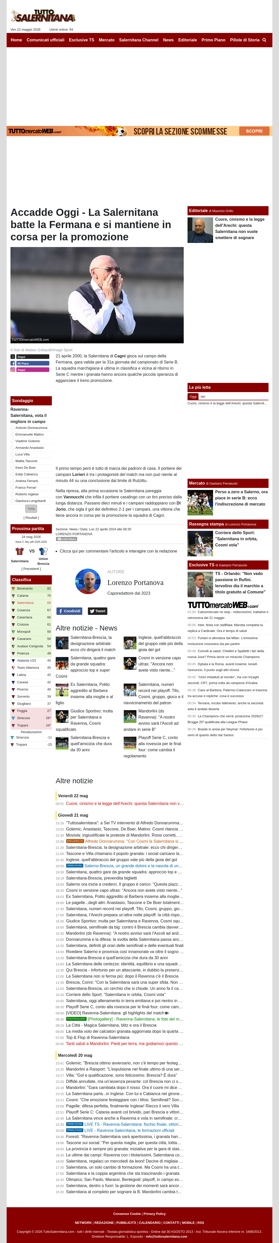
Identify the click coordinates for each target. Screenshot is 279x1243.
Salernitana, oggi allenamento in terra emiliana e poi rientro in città (126, 1001)
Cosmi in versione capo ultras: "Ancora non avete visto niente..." (159, 664)
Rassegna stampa (206, 524)
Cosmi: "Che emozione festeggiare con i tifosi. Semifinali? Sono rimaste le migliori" (141, 1100)
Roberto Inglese (27, 494)
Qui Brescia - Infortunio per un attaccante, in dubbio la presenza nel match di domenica (145, 970)
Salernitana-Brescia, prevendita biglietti (101, 878)
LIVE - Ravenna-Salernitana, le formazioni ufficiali (120, 1130)
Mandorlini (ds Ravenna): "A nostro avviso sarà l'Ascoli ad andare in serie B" (135, 933)
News (73, 529)
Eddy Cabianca (27, 474)
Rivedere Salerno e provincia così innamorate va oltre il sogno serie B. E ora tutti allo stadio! (149, 951)
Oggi (193, 396)
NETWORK (83, 1223)
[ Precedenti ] (31, 569)
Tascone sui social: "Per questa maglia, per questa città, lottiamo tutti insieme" (136, 1143)
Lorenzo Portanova (74, 534)
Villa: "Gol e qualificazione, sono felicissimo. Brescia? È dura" (121, 1075)
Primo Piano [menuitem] (213, 40)
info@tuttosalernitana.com (166, 1236)
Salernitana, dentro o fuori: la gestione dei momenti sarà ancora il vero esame (136, 1185)
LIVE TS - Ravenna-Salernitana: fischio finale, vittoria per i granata (135, 1124)
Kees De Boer (26, 468)
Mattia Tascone (27, 461)
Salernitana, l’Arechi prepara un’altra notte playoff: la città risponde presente (135, 915)
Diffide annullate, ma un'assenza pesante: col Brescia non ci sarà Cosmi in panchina (142, 1081)
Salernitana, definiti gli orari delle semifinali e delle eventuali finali (125, 945)
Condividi (69, 611)
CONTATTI (171, 1223)
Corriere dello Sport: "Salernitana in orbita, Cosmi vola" (116, 994)
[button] (31, 509)
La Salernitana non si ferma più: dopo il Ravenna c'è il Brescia (122, 976)
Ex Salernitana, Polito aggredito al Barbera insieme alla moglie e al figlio (131, 896)
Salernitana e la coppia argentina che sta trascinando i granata (123, 1173)
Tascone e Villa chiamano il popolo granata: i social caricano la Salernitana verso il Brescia (148, 853)
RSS (200, 1223)
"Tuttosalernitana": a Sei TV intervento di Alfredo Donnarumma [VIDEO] (130, 823)
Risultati (31, 518)
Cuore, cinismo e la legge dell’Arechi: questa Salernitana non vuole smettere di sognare (145, 803)
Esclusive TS (201, 565)
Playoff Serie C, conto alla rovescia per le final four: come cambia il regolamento (138, 1007)
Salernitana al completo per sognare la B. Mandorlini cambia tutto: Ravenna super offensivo (149, 1192)
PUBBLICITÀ (126, 1223)
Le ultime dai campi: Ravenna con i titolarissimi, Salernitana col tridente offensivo (139, 1155)
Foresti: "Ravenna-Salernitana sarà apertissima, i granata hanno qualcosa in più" (139, 1136)
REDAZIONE (104, 1223)
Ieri (203, 396)
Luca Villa (23, 454)
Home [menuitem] (16, 40)
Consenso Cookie (127, 1214)
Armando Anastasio (30, 448)
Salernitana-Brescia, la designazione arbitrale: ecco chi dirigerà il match (93, 643)
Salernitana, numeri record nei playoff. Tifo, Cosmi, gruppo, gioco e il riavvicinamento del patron (152, 909)
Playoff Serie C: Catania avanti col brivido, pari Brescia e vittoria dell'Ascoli (133, 1112)
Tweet (98, 611)
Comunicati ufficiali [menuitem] (46, 40)
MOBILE (188, 1223)
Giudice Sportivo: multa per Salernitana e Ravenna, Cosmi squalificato (130, 921)
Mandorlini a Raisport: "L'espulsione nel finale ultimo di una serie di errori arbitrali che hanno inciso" (156, 1069)
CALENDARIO (149, 1223)
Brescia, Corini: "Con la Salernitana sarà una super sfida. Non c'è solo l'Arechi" (137, 982)
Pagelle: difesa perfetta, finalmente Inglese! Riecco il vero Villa (122, 1106)
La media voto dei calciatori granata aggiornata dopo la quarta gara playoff (133, 1031)
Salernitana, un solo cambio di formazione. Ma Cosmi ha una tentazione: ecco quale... (144, 1167)
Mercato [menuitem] (106, 40)
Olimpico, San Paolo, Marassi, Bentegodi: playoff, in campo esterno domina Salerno (142, 1179)
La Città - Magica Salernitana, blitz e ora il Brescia (111, 1025)
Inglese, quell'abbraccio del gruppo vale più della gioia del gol (160, 643)
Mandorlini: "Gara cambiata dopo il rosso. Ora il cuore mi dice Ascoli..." (130, 1087)
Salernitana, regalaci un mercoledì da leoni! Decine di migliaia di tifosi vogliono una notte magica (153, 1161)
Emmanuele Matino (30, 434)
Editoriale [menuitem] (187, 40)
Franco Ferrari (26, 487)
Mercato (197, 483)
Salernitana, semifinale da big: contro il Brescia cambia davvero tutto (128, 927)
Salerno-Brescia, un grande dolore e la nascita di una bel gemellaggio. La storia (147, 866)
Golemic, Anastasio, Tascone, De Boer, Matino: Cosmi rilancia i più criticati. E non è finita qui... (151, 829)
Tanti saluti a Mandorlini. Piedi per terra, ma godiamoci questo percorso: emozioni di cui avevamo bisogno (161, 1043)
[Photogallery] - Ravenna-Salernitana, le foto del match (126, 1019)
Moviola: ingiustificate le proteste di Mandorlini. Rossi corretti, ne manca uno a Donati (143, 835)
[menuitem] (264, 40)
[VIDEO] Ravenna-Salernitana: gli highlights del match (115, 1013)
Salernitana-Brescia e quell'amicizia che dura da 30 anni (91, 743)
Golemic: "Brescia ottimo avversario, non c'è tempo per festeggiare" (127, 1063)
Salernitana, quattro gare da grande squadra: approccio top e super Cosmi (133, 872)
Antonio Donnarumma (31, 428)
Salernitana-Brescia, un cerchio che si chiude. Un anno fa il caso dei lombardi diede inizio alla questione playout (167, 988)
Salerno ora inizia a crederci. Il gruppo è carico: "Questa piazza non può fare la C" (140, 884)
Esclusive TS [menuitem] (81, 40)
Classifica (21, 580)
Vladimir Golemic (28, 441)
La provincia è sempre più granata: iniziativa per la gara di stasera (125, 1149)
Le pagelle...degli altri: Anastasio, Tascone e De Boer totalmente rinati (129, 902)
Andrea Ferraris (27, 481)
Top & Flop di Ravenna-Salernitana (97, 1037)
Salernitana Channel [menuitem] (138, 40)
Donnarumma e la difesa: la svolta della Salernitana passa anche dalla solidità (136, 939)
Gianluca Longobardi (31, 501)
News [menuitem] (168, 40)
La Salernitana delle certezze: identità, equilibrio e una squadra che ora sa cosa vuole (143, 964)
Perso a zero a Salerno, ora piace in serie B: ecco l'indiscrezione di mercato (241, 498)
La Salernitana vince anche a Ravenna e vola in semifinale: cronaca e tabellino (137, 1118)
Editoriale (198, 210)
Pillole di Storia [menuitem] (245, 40)
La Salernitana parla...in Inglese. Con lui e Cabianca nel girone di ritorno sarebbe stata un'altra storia (157, 1094)
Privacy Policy (155, 1214)
